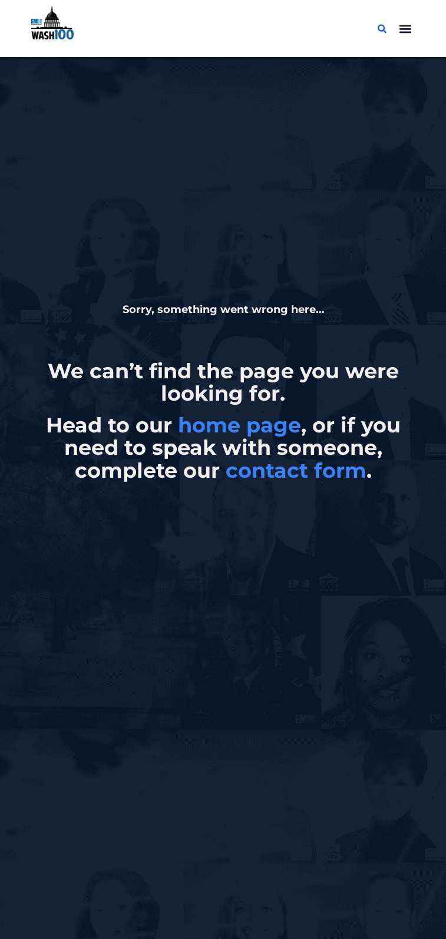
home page (239, 425)
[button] (405, 28)
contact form (296, 470)
